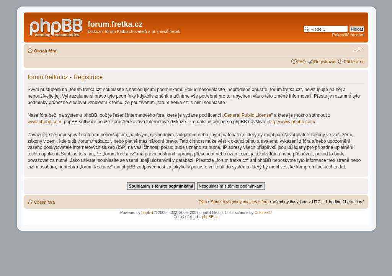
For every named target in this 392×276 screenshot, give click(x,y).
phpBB (147, 213)
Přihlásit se (354, 61)
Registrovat (325, 61)
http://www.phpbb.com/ (292, 121)
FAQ (301, 61)
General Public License (247, 115)
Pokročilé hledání (348, 35)
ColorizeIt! (263, 213)
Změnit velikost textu (358, 49)
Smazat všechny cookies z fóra (240, 201)
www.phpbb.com (44, 121)
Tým (203, 201)
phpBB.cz (210, 217)
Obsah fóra (45, 51)
